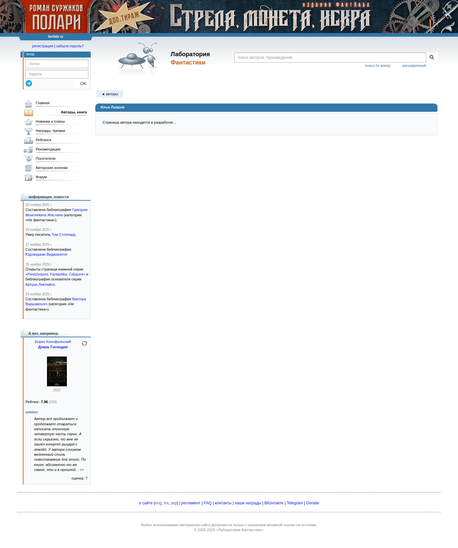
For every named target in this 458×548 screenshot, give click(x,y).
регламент (191, 503)
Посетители (46, 158)
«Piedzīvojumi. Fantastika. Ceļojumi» (55, 274)
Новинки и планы (50, 121)
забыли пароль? (70, 46)
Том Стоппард (63, 234)
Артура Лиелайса (40, 284)
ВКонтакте (274, 503)
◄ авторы (109, 94)
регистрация (42, 46)
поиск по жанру (378, 65)
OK (80, 83)
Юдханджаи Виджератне (46, 254)
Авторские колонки (52, 168)
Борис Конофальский (53, 342)
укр (174, 503)
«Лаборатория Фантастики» (239, 530)
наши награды (248, 503)
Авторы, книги (74, 112)
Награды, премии (50, 131)
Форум (41, 177)
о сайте (146, 503)
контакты (223, 503)
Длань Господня (53, 347)
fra (166, 503)
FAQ (208, 503)
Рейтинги (43, 140)
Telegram (295, 503)
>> (82, 470)
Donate (312, 503)
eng (158, 503)
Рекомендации (48, 149)
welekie (31, 412)
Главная (43, 103)
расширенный (414, 65)
